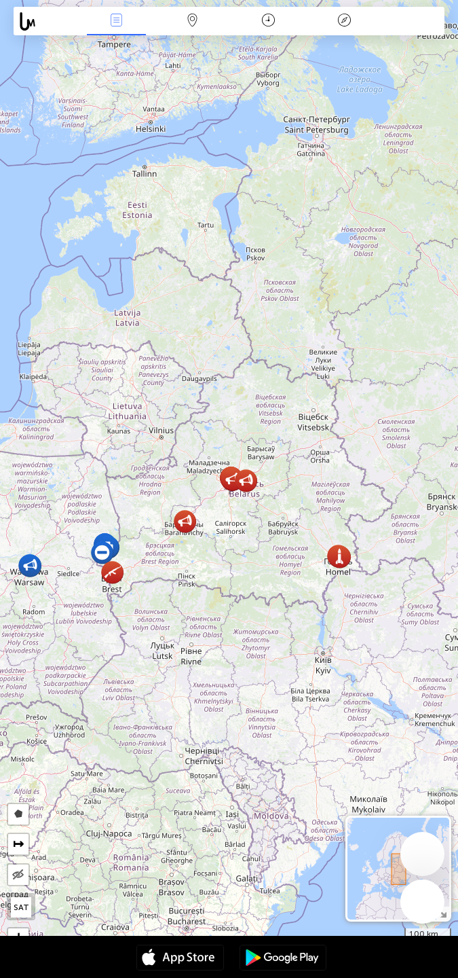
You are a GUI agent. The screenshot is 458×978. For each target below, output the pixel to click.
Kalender (268, 21)
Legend (344, 21)
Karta (192, 21)
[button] (339, 556)
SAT (21, 907)
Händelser (116, 21)
